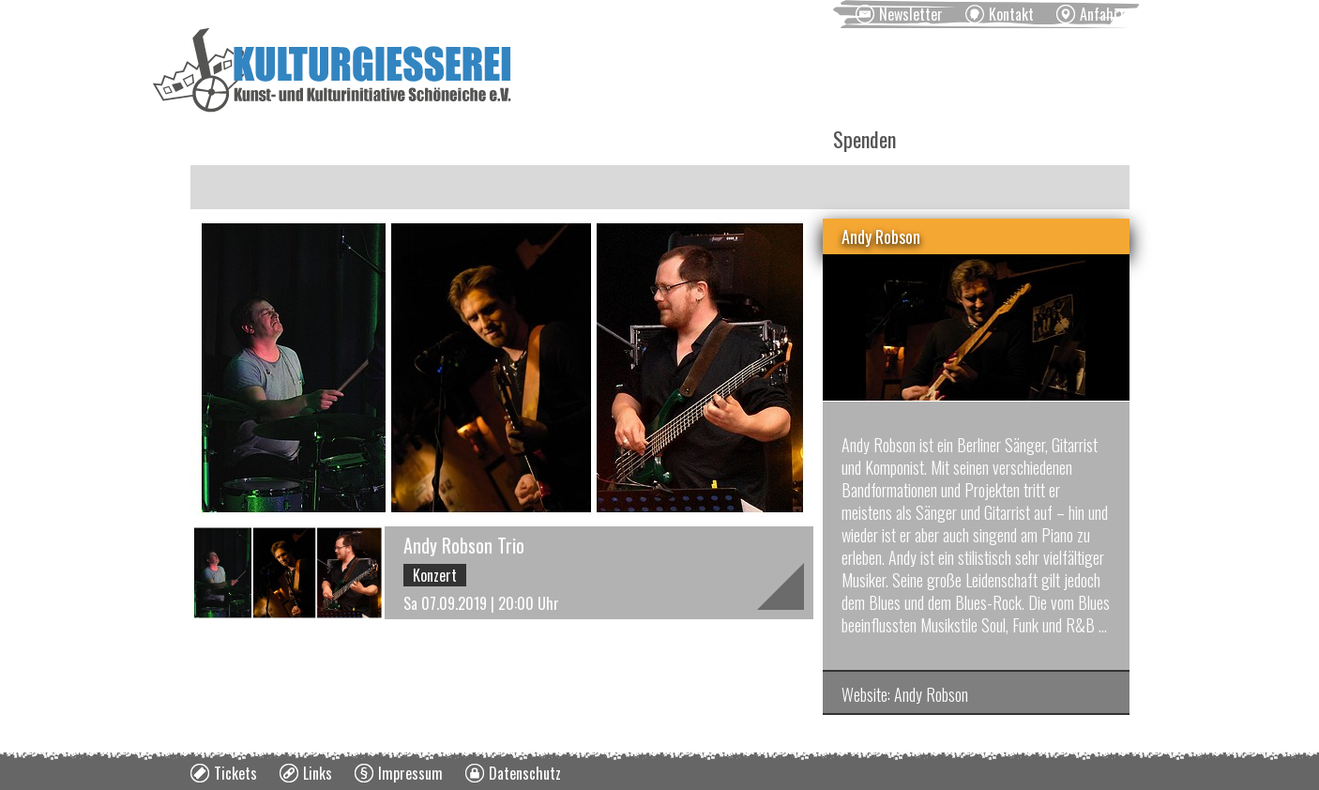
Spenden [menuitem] (864, 139)
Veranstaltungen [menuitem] (359, 139)
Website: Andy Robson (904, 694)
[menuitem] (899, 14)
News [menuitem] (224, 139)
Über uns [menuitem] (746, 139)
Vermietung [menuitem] (615, 139)
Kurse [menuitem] (497, 139)
